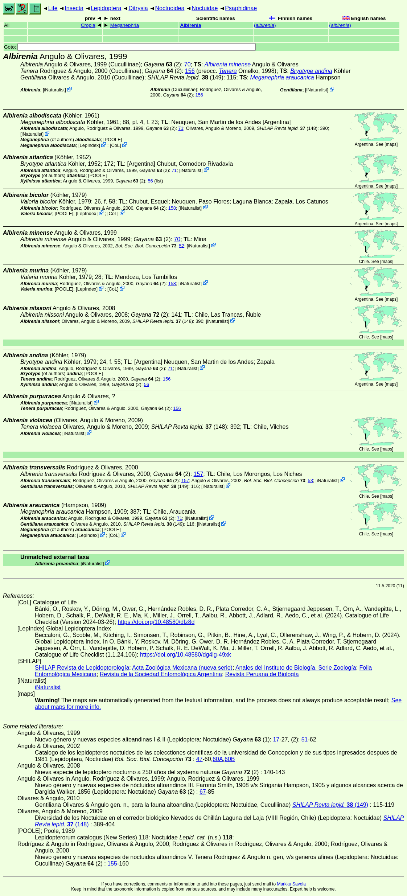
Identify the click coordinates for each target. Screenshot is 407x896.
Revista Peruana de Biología (262, 674)
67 (203, 792)
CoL (115, 145)
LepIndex (89, 145)
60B (230, 759)
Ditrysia (138, 8)
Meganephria (124, 25)
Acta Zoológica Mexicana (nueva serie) (182, 668)
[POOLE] (112, 139)
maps (391, 144)
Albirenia (190, 25)
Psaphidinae (241, 8)
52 (181, 245)
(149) (185, 77)
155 (112, 863)
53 (310, 480)
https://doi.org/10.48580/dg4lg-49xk (185, 655)
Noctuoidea (169, 8)
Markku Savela (291, 884)
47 (199, 759)
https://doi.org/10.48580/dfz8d (156, 622)
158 (172, 207)
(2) (162, 64)
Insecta (74, 8)
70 (187, 64)
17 (276, 739)
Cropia (88, 25)
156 (190, 71)
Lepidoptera (106, 8)
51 (304, 739)
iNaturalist (54, 90)
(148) (287, 128)
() (265, 25)
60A (218, 759)
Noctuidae (205, 8)
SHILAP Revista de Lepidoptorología (82, 668)
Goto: (130, 47)
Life (53, 8)
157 (199, 474)
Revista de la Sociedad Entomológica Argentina (161, 674)
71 (180, 128)
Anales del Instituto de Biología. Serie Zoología (295, 668)
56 (150, 181)
